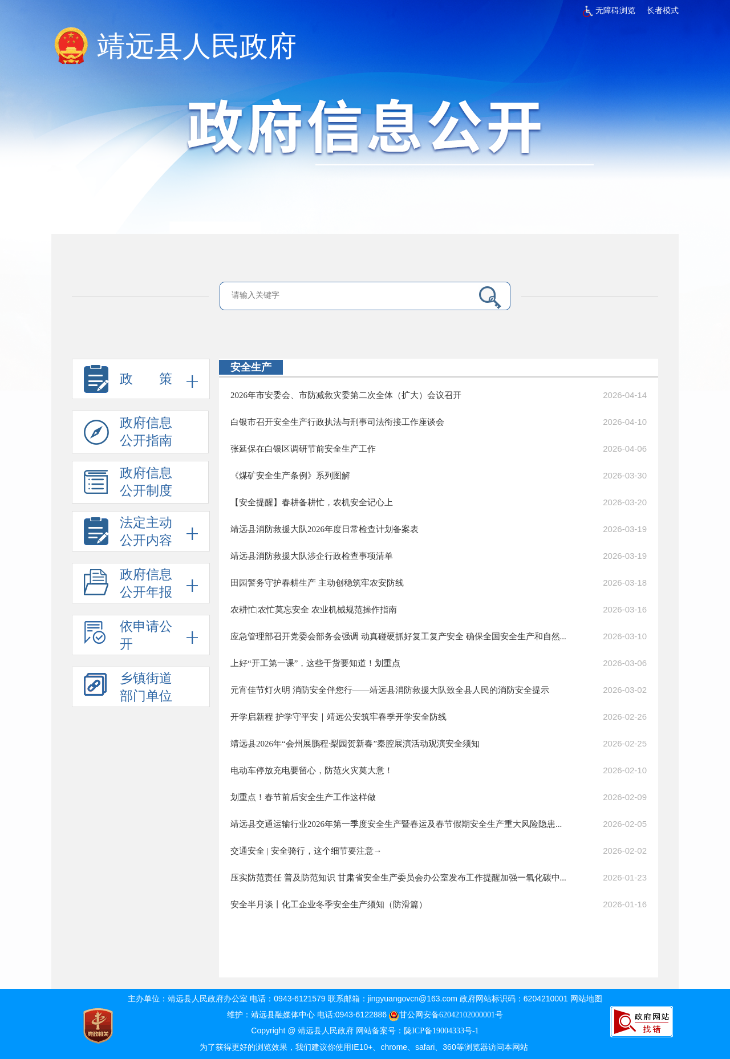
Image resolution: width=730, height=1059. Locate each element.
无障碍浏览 (609, 10)
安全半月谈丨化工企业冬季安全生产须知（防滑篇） (328, 904)
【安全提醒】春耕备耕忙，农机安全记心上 (311, 502)
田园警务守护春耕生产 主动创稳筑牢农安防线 (317, 582)
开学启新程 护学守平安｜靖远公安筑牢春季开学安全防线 (338, 716)
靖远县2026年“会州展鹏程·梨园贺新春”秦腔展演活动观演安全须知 (355, 743)
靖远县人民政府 (197, 46)
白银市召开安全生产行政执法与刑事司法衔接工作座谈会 (337, 422)
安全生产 (250, 367)
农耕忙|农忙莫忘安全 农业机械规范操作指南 (313, 609)
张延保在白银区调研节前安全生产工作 (303, 448)
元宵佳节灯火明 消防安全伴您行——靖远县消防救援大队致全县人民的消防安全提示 (389, 690)
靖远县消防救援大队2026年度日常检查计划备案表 (324, 529)
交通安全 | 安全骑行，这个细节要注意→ (306, 850)
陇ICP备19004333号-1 (441, 1030)
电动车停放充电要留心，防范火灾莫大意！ (311, 770)
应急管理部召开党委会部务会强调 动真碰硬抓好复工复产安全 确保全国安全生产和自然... (398, 636)
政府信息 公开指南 (128, 434)
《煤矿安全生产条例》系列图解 (290, 475)
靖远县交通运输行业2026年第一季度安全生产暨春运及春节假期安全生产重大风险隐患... (396, 824)
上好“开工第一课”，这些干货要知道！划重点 (315, 663)
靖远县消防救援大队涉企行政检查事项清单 (311, 556)
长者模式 (663, 10)
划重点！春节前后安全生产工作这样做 (303, 797)
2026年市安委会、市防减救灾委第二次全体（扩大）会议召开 (345, 395)
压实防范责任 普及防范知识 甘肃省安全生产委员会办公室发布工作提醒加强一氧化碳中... (398, 877)
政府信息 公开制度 (128, 485)
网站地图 (586, 999)
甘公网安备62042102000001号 (446, 1015)
